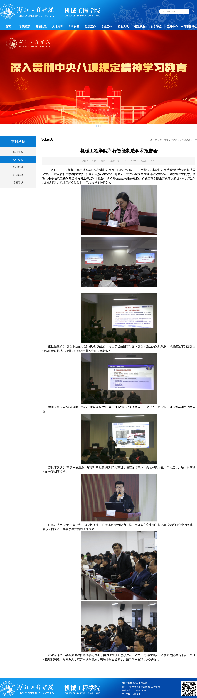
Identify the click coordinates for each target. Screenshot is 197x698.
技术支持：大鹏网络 (131, 694)
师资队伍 (41, 26)
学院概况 (24, 26)
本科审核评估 (189, 26)
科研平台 (18, 152)
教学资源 (155, 26)
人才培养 (57, 26)
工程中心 (172, 26)
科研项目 (18, 167)
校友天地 (123, 26)
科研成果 (18, 175)
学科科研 (73, 26)
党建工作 (90, 26)
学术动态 (18, 159)
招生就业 (139, 26)
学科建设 (18, 182)
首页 (8, 26)
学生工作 (106, 26)
